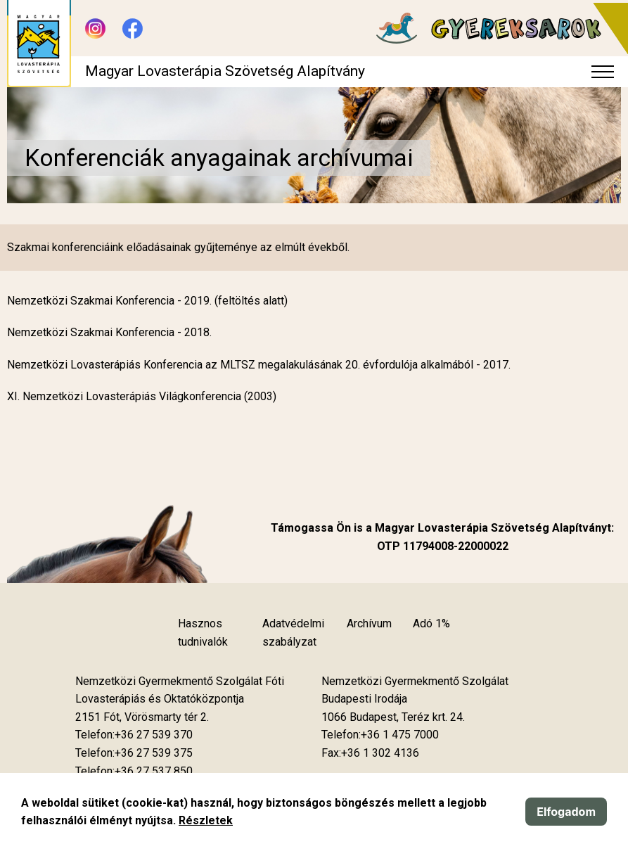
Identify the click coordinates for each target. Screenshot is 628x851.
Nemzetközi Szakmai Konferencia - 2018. (109, 332)
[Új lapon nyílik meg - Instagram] (95, 28)
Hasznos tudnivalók (203, 632)
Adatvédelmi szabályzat (293, 632)
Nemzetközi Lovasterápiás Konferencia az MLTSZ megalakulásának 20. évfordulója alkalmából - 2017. (259, 364)
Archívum (369, 623)
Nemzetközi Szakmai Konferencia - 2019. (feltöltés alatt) (147, 300)
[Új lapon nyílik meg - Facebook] (132, 28)
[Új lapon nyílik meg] (142, 717)
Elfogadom (566, 812)
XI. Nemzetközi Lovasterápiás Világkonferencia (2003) (141, 396)
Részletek (206, 820)
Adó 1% (431, 623)
